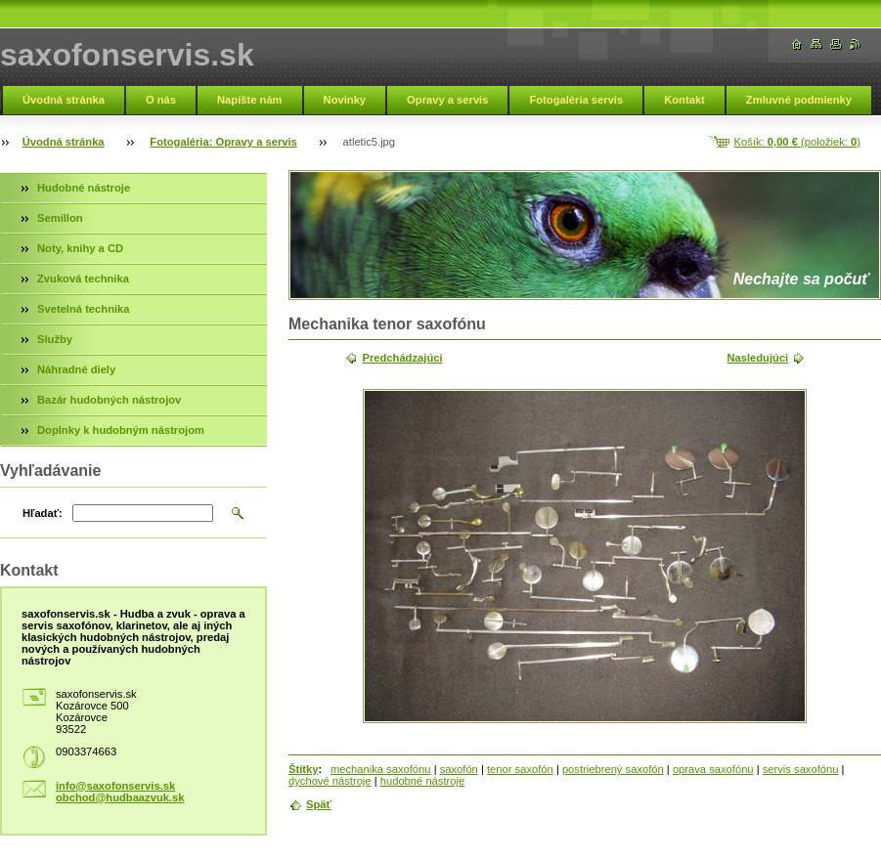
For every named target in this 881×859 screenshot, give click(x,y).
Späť (318, 804)
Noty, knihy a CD (80, 248)
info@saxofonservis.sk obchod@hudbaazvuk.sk (120, 791)
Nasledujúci (757, 358)
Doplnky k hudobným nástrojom (120, 430)
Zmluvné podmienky (799, 100)
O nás (161, 100)
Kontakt (684, 100)
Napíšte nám (250, 100)
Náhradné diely (76, 369)
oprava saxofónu (713, 769)
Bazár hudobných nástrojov (109, 400)
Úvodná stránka (63, 100)
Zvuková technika (83, 278)
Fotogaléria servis (576, 100)
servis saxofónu (801, 769)
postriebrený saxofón (613, 769)
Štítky (303, 769)
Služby (54, 339)
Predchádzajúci (402, 358)
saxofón (459, 769)
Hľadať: (42, 513)
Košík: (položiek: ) (797, 142)
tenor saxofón (520, 769)
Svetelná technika (83, 309)
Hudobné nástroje (83, 187)
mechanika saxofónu (380, 769)
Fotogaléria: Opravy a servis (223, 142)
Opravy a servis (447, 100)
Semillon (60, 218)
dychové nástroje (330, 781)
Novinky (345, 100)
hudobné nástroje (422, 781)
